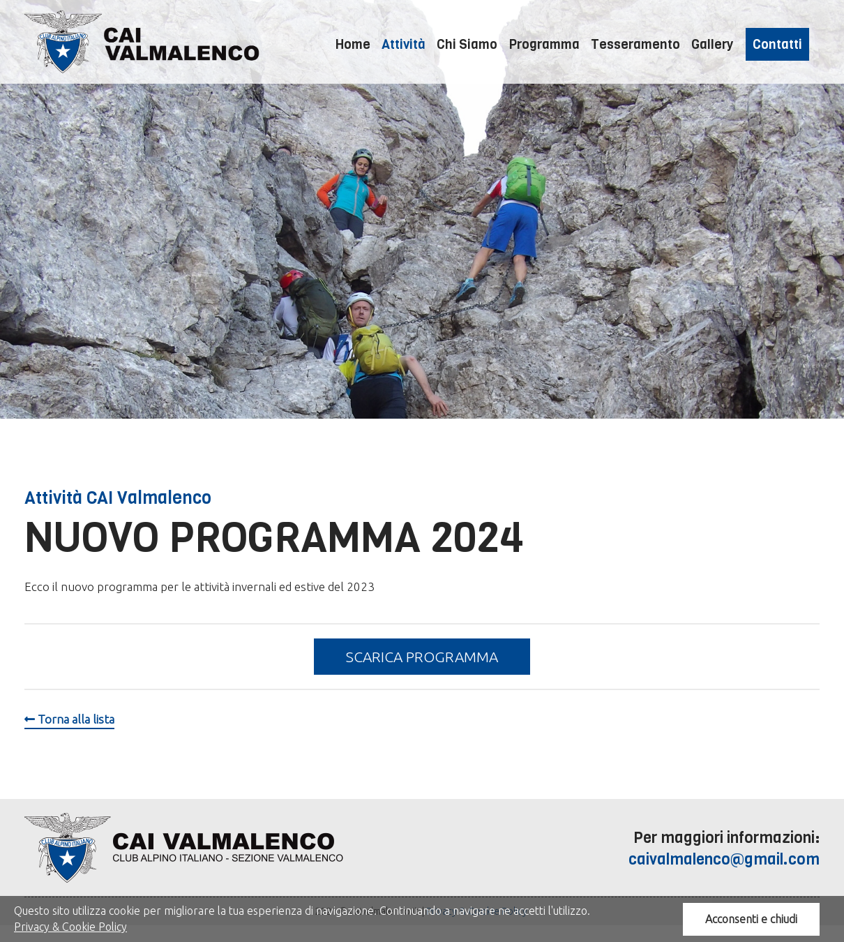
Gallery (712, 44)
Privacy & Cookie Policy (70, 926)
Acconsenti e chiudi (751, 919)
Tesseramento (635, 44)
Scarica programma (422, 656)
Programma (544, 44)
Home (353, 44)
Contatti (777, 44)
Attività (403, 44)
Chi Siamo (467, 44)
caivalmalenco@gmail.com (724, 859)
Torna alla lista (69, 719)
